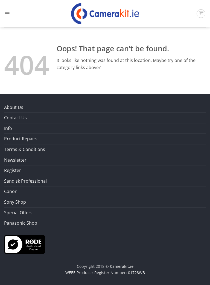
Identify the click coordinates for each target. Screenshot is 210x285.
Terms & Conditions (24, 149)
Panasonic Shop (20, 223)
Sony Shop (15, 202)
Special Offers (18, 213)
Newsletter (15, 160)
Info (8, 128)
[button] (7, 13)
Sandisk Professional (25, 181)
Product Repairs (20, 139)
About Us (13, 107)
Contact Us (15, 118)
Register (12, 170)
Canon (11, 191)
